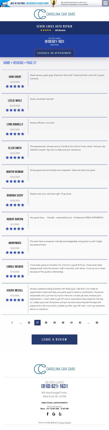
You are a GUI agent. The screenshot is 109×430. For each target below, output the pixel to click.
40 (63, 322)
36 (29, 322)
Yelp (60, 414)
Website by (47, 423)
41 (71, 322)
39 (54, 322)
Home (6, 63)
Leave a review (54, 339)
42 (80, 322)
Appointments (60, 403)
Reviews (18, 63)
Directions (54, 45)
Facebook (47, 414)
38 (46, 322)
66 (97, 322)
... (20, 322)
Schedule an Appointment (54, 53)
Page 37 (31, 63)
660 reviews (60, 30)
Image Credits (65, 422)
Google (53, 414)
